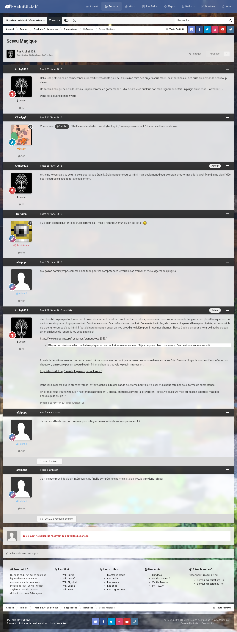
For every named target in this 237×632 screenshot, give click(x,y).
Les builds (112, 578)
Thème (11, 623)
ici (223, 580)
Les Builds (151, 7)
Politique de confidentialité (33, 623)
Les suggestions (116, 589)
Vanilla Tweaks (160, 582)
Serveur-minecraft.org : (209, 580)
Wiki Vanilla (68, 585)
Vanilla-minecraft (161, 578)
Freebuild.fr (208, 575)
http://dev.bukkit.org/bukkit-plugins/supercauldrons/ (71, 371)
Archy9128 (28, 51)
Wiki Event (67, 589)
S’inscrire (54, 20)
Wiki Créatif (68, 578)
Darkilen (21, 214)
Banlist (189, 7)
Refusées (47, 55)
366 (21, 156)
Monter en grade (116, 575)
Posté (51, 69)
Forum (112, 7)
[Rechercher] (193, 20)
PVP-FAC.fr (158, 585)
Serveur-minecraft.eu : (209, 583)
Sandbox (157, 575)
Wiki (131, 7)
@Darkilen (62, 126)
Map (170, 7)
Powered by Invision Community (197, 623)
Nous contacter (58, 623)
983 (21, 252)
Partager (195, 53)
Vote (228, 7)
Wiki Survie (68, 575)
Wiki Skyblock (70, 582)
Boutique (210, 7)
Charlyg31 (21, 117)
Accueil (93, 7)
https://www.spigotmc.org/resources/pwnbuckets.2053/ (73, 338)
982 (21, 301)
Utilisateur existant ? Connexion (25, 20)
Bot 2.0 (48, 518)
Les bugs (112, 585)
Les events (113, 582)
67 (21, 108)
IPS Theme (12, 620)
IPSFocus (26, 620)
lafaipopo (21, 262)
